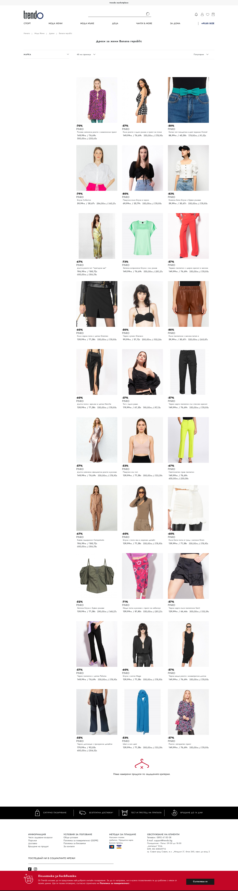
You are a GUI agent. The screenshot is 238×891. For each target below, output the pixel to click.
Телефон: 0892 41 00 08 (159, 837)
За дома (175, 23)
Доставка (32, 843)
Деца (115, 23)
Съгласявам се (200, 881)
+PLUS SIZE (207, 23)
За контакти (69, 846)
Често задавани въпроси (40, 837)
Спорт (27, 23)
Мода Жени (55, 23)
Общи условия (71, 837)
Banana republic (65, 33)
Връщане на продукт (38, 846)
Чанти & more (144, 23)
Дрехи (51, 33)
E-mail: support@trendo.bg (159, 840)
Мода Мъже (87, 23)
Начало (27, 33)
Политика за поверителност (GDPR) (81, 840)
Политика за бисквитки (75, 843)
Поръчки (32, 840)
